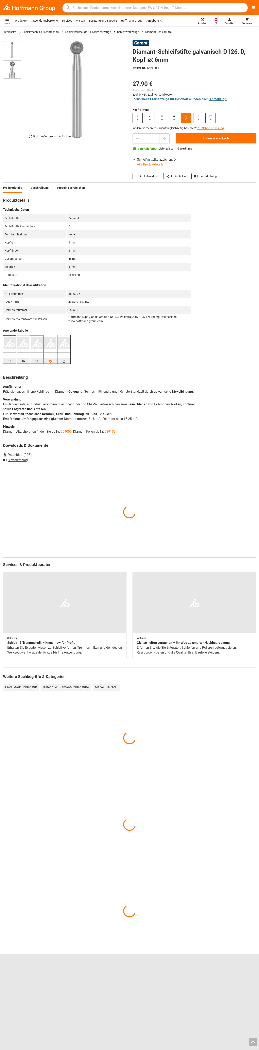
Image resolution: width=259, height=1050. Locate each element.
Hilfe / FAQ (204, 975)
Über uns (8, 979)
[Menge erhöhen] (164, 138)
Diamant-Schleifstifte (158, 32)
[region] (15, 91)
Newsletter (204, 988)
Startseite (10, 32)
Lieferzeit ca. (175, 148)
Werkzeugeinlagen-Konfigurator (88, 984)
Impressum (179, 1045)
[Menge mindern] (138, 138)
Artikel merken (146, 176)
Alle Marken (10, 1001)
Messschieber (141, 979)
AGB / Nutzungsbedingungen (206, 1045)
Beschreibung (40, 187)
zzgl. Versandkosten (160, 94)
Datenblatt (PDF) (17, 455)
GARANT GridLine (14, 992)
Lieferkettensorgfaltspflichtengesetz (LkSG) (224, 992)
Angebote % (154, 20)
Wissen (80, 20)
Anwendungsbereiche (44, 20)
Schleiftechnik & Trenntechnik (40, 32)
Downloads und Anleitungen (214, 984)
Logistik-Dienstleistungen (83, 996)
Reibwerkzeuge (142, 971)
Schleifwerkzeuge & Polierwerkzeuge (88, 32)
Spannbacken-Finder (81, 979)
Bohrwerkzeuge (142, 975)
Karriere (8, 971)
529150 (110, 431)
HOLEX (7, 996)
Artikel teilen (176, 176)
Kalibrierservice (77, 992)
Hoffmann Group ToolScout (85, 975)
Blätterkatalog (205, 176)
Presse (7, 984)
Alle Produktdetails (150, 164)
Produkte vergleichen (71, 187)
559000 (66, 431)
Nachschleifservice (79, 988)
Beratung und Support (103, 20)
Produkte (21, 20)
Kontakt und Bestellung (212, 971)
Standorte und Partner (17, 975)
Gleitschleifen (141, 984)
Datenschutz (235, 1045)
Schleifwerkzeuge (128, 32)
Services (67, 20)
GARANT (8, 988)
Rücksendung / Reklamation (215, 979)
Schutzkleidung (142, 992)
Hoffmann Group (131, 20)
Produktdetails (12, 187)
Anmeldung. (218, 99)
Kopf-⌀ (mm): (141, 109)
